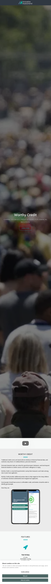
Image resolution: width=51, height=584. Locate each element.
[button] (1, 2)
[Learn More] (25, 228)
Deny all (25, 576)
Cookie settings (25, 571)
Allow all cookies (25, 580)
